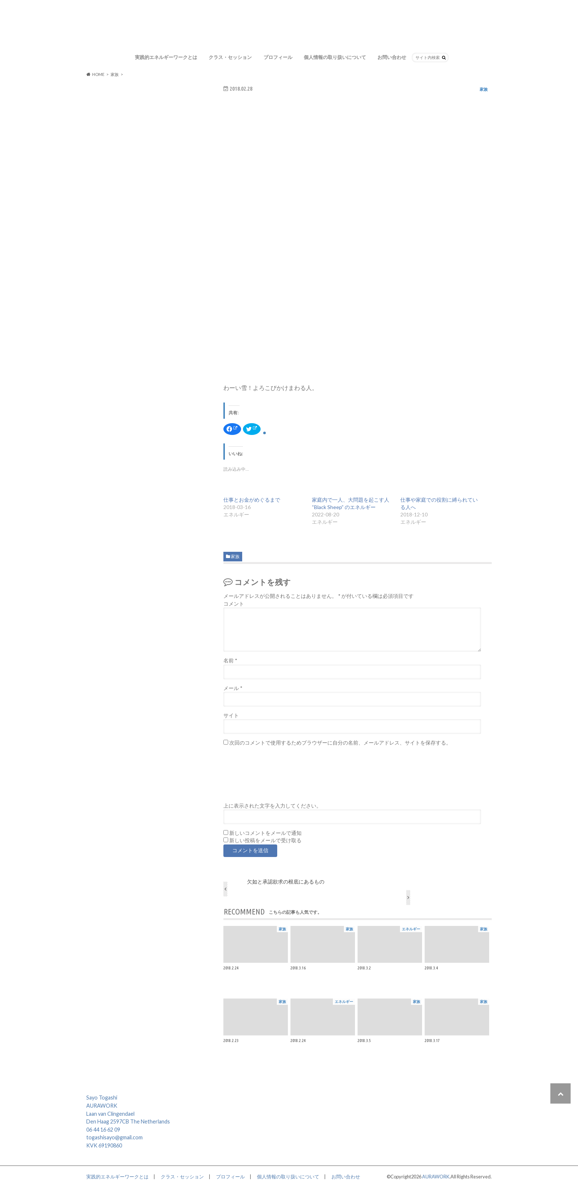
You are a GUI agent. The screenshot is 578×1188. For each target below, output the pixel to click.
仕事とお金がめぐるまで (251, 500)
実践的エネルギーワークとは (166, 57)
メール (232, 688)
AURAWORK (435, 1177)
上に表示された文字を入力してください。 (272, 806)
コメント (233, 604)
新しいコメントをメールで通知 (265, 833)
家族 (235, 556)
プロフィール (278, 57)
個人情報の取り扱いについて (335, 57)
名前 (230, 660)
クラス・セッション (230, 57)
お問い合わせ (391, 57)
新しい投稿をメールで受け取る (265, 840)
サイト (231, 715)
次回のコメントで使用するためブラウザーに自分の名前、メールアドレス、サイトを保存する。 (340, 743)
